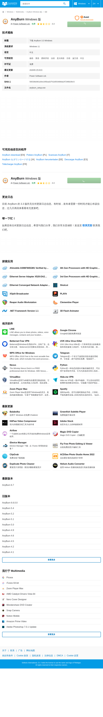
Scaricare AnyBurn (57, 155)
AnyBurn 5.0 (8, 525)
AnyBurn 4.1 (8, 552)
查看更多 (51, 560)
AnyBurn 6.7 (8, 485)
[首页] (3, 12)
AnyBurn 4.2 (8, 547)
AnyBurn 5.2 (8, 514)
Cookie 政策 (22, 655)
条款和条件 (7, 655)
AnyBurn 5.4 (8, 508)
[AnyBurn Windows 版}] (34, 12)
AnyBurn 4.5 (8, 541)
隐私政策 (36, 655)
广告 (20, 650)
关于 (4, 650)
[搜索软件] (64, 3)
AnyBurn (26, 19)
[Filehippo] (9, 4)
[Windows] (10, 12)
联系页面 (87, 225)
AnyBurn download (11, 155)
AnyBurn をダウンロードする (16, 159)
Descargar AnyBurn (74, 159)
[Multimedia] (20, 12)
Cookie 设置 (72, 655)
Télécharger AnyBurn (12, 164)
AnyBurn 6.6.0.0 (10, 503)
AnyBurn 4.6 (8, 536)
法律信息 (48, 655)
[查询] (44, 3)
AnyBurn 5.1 (8, 519)
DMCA (60, 655)
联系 (12, 650)
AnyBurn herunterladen (47, 159)
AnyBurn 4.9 (8, 530)
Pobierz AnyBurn (34, 155)
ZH (96, 3)
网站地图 (30, 650)
